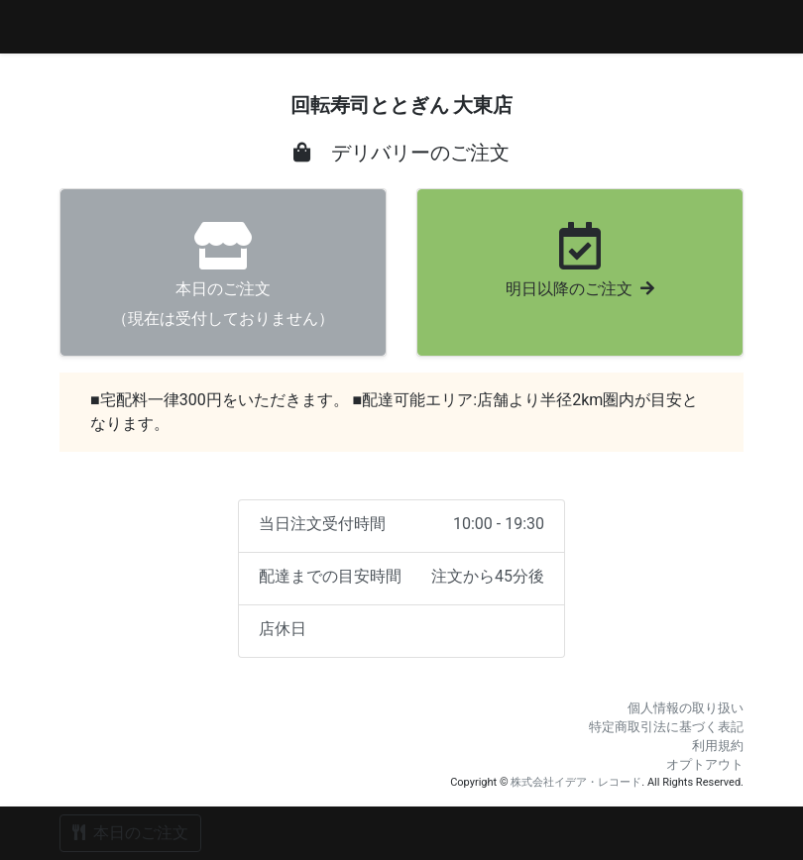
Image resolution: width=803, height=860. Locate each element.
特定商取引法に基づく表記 (666, 726)
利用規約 (718, 745)
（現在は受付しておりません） (223, 275)
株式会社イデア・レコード (576, 782)
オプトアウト (705, 764)
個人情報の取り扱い (686, 707)
